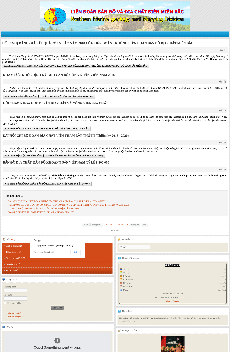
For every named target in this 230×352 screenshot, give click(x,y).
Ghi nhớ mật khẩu (15, 303)
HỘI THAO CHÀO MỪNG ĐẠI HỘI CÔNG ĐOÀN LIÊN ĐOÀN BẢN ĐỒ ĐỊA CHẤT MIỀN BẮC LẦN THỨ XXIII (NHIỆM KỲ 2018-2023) (68, 205)
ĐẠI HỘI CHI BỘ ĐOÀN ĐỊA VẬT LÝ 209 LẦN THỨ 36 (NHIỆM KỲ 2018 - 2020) (43, 209)
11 (113, 225)
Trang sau (135, 225)
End (144, 225)
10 (111, 225)
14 (122, 225)
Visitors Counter (172, 301)
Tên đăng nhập (10, 287)
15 (125, 225)
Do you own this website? (44, 252)
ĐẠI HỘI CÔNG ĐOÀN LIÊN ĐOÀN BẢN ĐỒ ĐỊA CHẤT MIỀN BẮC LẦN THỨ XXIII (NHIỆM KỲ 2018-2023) (56, 201)
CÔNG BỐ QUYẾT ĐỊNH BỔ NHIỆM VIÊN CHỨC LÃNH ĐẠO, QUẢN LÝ (41, 212)
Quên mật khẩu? (14, 313)
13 (119, 225)
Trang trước (97, 225)
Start (86, 225)
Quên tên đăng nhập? (15, 317)
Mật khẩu (8, 295)
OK (75, 252)
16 (127, 225)
